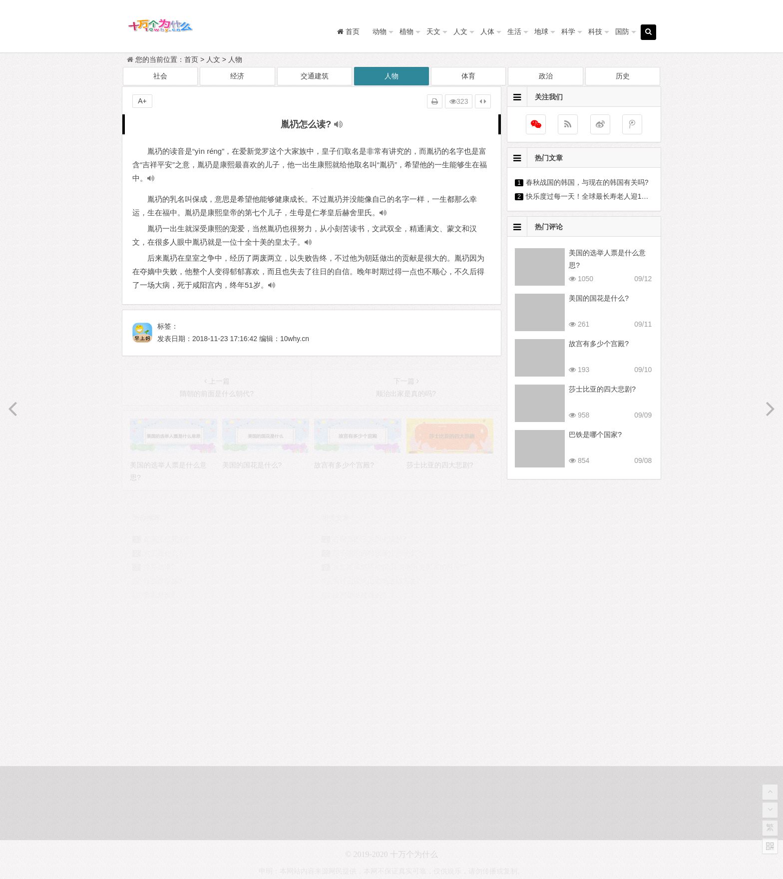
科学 (568, 31)
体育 (468, 76)
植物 (406, 31)
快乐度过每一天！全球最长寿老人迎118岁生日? (600, 196)
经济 (237, 76)
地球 (541, 31)
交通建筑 (315, 76)
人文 (460, 31)
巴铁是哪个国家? (595, 435)
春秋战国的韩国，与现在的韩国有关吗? (587, 182)
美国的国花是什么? (599, 298)
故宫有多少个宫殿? (599, 344)
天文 (433, 31)
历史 (623, 76)
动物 (380, 31)
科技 (595, 31)
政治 (546, 76)
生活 (514, 31)
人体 (487, 31)
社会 (160, 76)
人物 (235, 59)
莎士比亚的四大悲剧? (602, 389)
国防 (622, 31)
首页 (191, 59)
